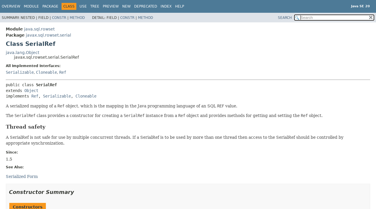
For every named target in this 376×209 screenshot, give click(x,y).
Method (77, 18)
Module (31, 6)
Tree (94, 6)
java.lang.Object (22, 52)
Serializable (20, 72)
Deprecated (145, 6)
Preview (111, 6)
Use (83, 6)
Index (166, 6)
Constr (59, 18)
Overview (11, 6)
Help (179, 6)
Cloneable (46, 72)
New (126, 6)
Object (31, 90)
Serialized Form (22, 176)
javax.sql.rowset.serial (48, 35)
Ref (62, 72)
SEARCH (285, 18)
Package (50, 6)
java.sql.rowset (39, 29)
